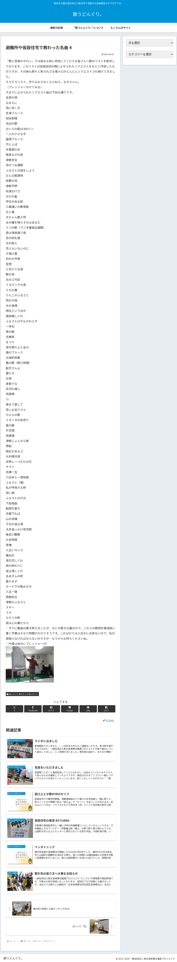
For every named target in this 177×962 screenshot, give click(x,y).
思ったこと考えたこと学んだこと (22, 694)
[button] (106, 708)
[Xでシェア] (14, 708)
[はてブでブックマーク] (51, 708)
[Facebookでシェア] (33, 708)
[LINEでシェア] (88, 708)
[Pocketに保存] (70, 708)
